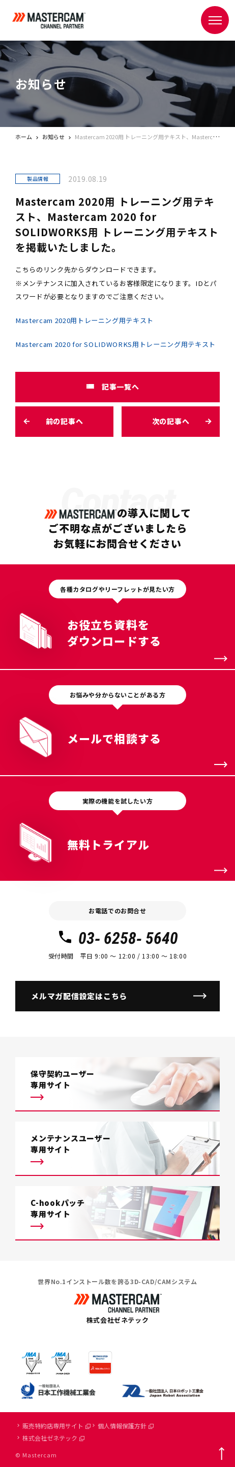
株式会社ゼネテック (53, 1437)
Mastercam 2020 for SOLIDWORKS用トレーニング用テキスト (115, 344)
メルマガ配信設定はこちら (79, 996)
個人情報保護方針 (126, 1425)
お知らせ (53, 137)
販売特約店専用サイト (56, 1425)
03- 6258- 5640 (117, 938)
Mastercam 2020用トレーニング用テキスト (84, 320)
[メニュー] (215, 20)
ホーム (23, 137)
